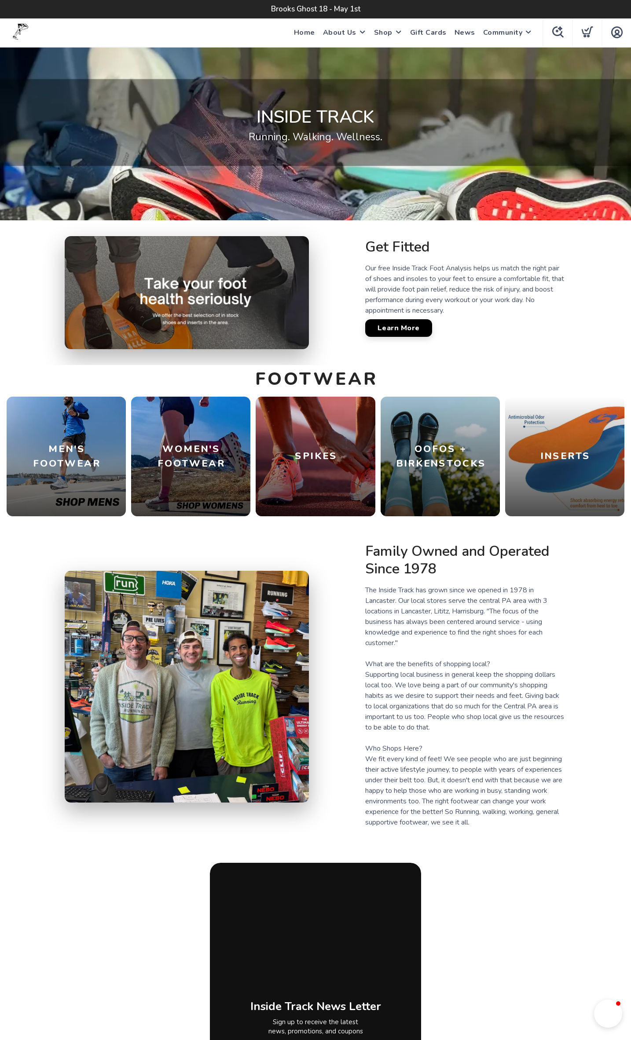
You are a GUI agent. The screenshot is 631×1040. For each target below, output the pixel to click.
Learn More (399, 328)
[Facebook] (290, 932)
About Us (339, 32)
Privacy (295, 954)
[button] (608, 1014)
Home (304, 32)
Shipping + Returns (344, 954)
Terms (266, 954)
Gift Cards (428, 32)
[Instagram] (317, 932)
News (465, 32)
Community (503, 32)
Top (317, 1012)
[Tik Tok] (342, 932)
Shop (383, 32)
